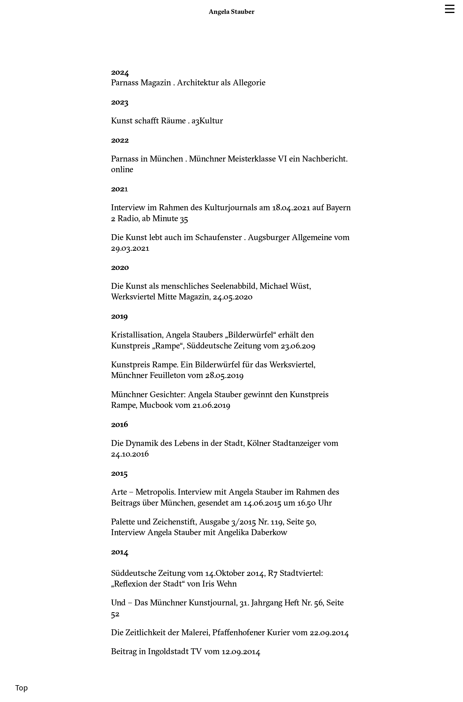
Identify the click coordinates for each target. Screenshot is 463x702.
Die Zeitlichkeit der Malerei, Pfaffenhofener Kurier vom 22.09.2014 (230, 633)
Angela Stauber (232, 12)
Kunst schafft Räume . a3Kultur (167, 121)
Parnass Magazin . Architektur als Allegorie (188, 83)
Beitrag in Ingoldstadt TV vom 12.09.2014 (185, 652)
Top (20, 688)
